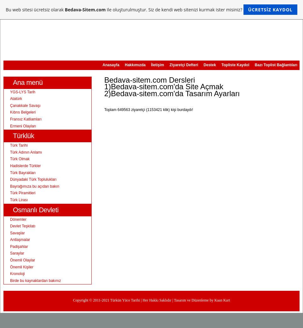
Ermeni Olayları (23, 126)
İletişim (157, 65)
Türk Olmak (20, 159)
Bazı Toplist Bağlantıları (276, 65)
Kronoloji (17, 274)
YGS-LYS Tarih (22, 92)
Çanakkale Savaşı (25, 105)
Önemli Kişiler (21, 267)
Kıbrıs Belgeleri (23, 112)
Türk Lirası (19, 200)
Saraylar (17, 253)
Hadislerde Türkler (25, 166)
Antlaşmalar (20, 239)
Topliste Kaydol (235, 65)
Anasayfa (111, 65)
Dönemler (18, 219)
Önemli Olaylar (22, 260)
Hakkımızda (135, 65)
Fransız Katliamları (26, 119)
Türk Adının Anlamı (26, 152)
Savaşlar (17, 233)
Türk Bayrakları (23, 173)
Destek (209, 65)
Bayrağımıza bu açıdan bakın (34, 186)
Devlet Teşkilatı (22, 226)
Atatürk (16, 99)
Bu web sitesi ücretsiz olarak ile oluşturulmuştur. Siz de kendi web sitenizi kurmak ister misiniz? (151, 9)
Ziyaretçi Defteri (183, 65)
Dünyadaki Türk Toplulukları (33, 179)
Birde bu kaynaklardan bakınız (35, 280)
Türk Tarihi (19, 145)
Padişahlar (19, 246)
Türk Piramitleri (23, 193)
